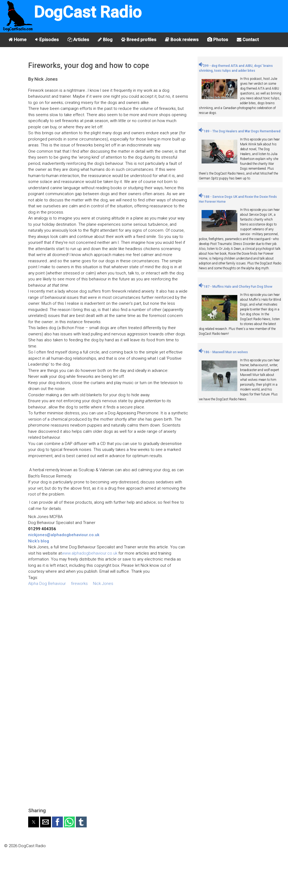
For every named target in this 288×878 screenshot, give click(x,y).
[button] (33, 822)
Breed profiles (138, 39)
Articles (78, 39)
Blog (105, 39)
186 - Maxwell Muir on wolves (223, 352)
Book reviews (182, 39)
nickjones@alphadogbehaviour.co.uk (63, 534)
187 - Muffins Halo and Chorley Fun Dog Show (235, 287)
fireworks (79, 583)
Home (17, 39)
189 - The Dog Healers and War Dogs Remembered (239, 131)
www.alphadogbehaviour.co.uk (89, 553)
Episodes (47, 39)
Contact (248, 39)
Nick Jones (103, 583)
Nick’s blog (38, 541)
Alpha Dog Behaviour (47, 583)
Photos (217, 39)
